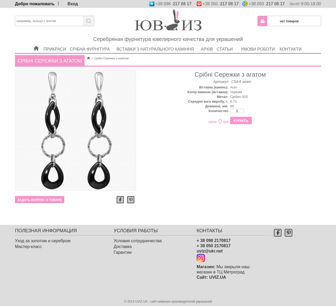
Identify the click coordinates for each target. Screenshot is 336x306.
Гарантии (123, 252)
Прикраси (55, 42)
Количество (218, 111)
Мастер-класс (28, 246)
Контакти (291, 42)
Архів (207, 42)
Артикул (220, 81)
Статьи (226, 42)
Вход (72, 3)
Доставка (123, 246)
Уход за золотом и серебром (42, 241)
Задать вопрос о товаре (39, 200)
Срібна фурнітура (91, 42)
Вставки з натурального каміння (157, 42)
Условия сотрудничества (138, 241)
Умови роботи (258, 42)
